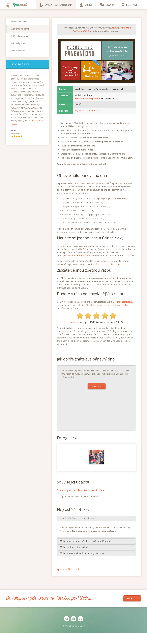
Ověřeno (74, 322)
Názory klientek (18, 50)
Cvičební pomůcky (19, 36)
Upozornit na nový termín (87, 98)
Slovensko (104, 304)
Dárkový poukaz (18, 43)
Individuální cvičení (19, 21)
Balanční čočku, (84, 255)
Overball (70, 255)
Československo (120, 304)
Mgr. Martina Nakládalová (86, 110)
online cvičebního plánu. (109, 264)
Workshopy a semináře (22, 28)
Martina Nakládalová (122, 301)
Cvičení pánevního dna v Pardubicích (81, 490)
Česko (95, 304)
